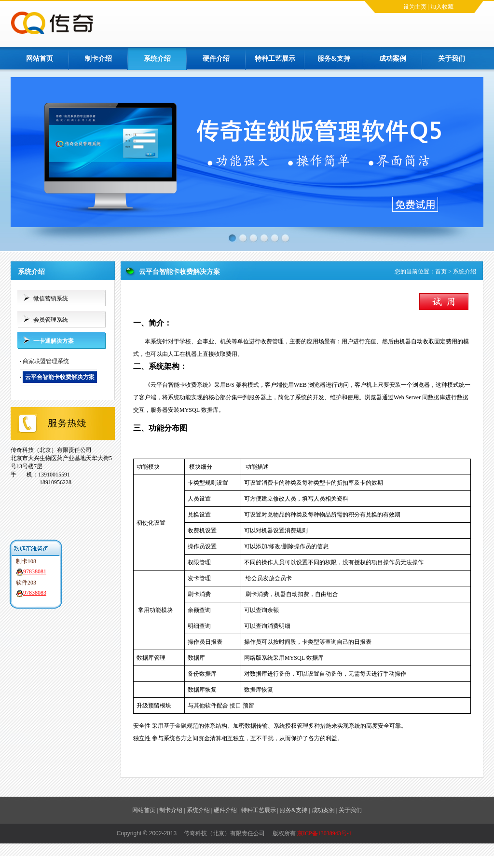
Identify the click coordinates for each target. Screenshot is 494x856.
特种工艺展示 (275, 58)
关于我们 (451, 58)
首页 (441, 271)
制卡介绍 (98, 58)
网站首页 (39, 58)
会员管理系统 (50, 319)
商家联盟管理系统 (46, 361)
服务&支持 (333, 58)
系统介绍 (157, 58)
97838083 (34, 592)
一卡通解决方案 (53, 341)
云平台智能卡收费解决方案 (60, 377)
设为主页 (414, 6)
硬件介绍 (216, 58)
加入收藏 (441, 6)
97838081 (34, 571)
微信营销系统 (50, 298)
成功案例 (392, 58)
